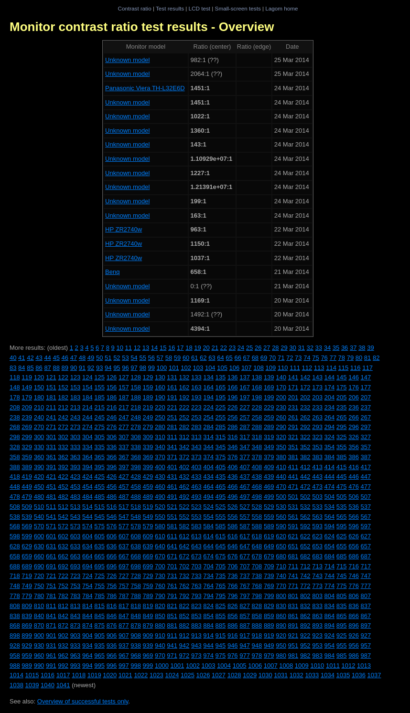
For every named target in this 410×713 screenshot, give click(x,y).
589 (269, 526)
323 (317, 436)
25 (249, 347)
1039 (32, 685)
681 (293, 556)
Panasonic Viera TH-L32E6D (144, 88)
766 (232, 585)
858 (257, 615)
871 (51, 625)
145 (341, 377)
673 (196, 556)
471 (293, 486)
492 (184, 496)
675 (221, 556)
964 (87, 655)
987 (366, 655)
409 (269, 467)
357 (366, 447)
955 (341, 645)
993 (75, 665)
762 (184, 585)
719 (27, 575)
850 (160, 615)
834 (329, 605)
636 (112, 546)
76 (324, 357)
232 (305, 407)
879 (148, 625)
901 (51, 635)
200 (281, 397)
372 (184, 457)
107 (246, 367)
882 (184, 625)
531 (293, 506)
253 (196, 417)
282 (184, 426)
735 (221, 575)
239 (27, 417)
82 (376, 357)
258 (257, 417)
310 (160, 436)
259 (269, 417)
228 (257, 407)
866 (353, 615)
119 (27, 377)
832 (305, 605)
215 (99, 407)
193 (196, 397)
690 (39, 566)
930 (39, 645)
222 (184, 407)
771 (293, 585)
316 (232, 436)
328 (15, 447)
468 (257, 486)
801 (293, 595)
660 (39, 556)
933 (75, 645)
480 (39, 496)
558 (257, 516)
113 (319, 367)
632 (63, 546)
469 (269, 486)
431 (172, 476)
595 (341, 526)
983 (317, 655)
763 (196, 585)
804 (329, 595)
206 (353, 397)
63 (211, 357)
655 (341, 546)
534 (329, 506)
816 (112, 605)
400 (160, 467)
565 (341, 516)
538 (15, 516)
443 (317, 476)
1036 (359, 675)
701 (172, 566)
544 (87, 516)
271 (51, 426)
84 (21, 367)
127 (124, 377)
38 (361, 347)
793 (196, 595)
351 (293, 447)
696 (112, 566)
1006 (255, 665)
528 (257, 506)
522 (184, 506)
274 (87, 426)
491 (172, 496)
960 (39, 655)
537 (366, 506)
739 (269, 575)
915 (221, 635)
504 (329, 496)
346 (232, 447)
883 (196, 625)
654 (329, 546)
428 (135, 476)
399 (148, 467)
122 (63, 377)
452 (63, 486)
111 (295, 367)
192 (184, 397)
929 (27, 645)
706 (232, 566)
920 (281, 635)
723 (75, 575)
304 (87, 436)
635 (99, 546)
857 (244, 615)
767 (244, 585)
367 (124, 457)
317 (244, 436)
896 (353, 625)
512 (63, 506)
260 (281, 417)
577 (124, 526)
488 (135, 496)
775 (341, 585)
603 (75, 536)
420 (39, 476)
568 (15, 526)
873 (75, 625)
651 (293, 546)
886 (232, 625)
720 (39, 575)
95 (116, 367)
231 (293, 407)
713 (317, 566)
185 (99, 397)
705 (221, 566)
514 (87, 506)
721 (51, 575)
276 (112, 426)
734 (208, 575)
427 (124, 476)
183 (75, 397)
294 (329, 426)
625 (341, 536)
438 (257, 476)
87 (47, 367)
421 (51, 476)
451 (51, 486)
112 (307, 367)
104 (210, 367)
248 (135, 417)
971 (172, 655)
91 (82, 367)
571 (51, 526)
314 (208, 436)
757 (124, 585)
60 (186, 357)
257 (244, 417)
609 (148, 536)
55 (142, 357)
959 (27, 655)
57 (160, 357)
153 (75, 387)
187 (124, 397)
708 (257, 566)
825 (221, 605)
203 (317, 397)
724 (87, 575)
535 (341, 506)
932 (63, 645)
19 (197, 347)
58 (168, 357)
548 (135, 516)
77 (332, 357)
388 (15, 467)
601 (51, 536)
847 (124, 615)
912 (184, 635)
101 (174, 367)
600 (39, 536)
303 (75, 436)
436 (232, 476)
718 (15, 575)
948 (257, 645)
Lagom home (281, 8)
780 (39, 595)
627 (366, 536)
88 (56, 367)
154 (87, 387)
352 (305, 447)
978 (257, 655)
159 (148, 387)
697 (124, 566)
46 (65, 357)
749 (27, 585)
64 (220, 357)
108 (258, 367)
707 (244, 566)
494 (208, 496)
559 (269, 516)
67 (246, 357)
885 (221, 625)
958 (15, 655)
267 (366, 417)
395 (99, 467)
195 (221, 397)
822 (184, 605)
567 (366, 516)
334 (87, 447)
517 (124, 506)
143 (317, 377)
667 (124, 556)
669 (148, 556)
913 (196, 635)
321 (293, 436)
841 (51, 615)
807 (366, 595)
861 (293, 615)
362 (63, 457)
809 (27, 605)
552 (184, 516)
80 (359, 357)
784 (87, 595)
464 (208, 486)
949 (269, 645)
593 (317, 526)
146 (353, 377)
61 (194, 357)
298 (15, 436)
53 (125, 357)
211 (51, 407)
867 (366, 615)
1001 (177, 665)
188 (135, 397)
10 (119, 347)
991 (51, 665)
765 (221, 585)
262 (305, 417)
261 (293, 417)
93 (99, 367)
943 (196, 645)
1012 (349, 665)
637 (124, 546)
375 (221, 457)
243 (75, 417)
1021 (125, 675)
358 (15, 457)
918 (257, 635)
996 (112, 665)
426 (112, 476)
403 (196, 467)
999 (148, 665)
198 (257, 397)
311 (172, 436)
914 (208, 635)
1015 (32, 675)
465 (221, 486)
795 (221, 595)
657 (366, 546)
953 (317, 645)
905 (99, 635)
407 (244, 467)
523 (196, 506)
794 (208, 595)
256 (232, 417)
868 (15, 625)
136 (232, 377)
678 (257, 556)
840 (39, 615)
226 (232, 407)
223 (196, 407)
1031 (281, 675)
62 (203, 357)
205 (341, 397)
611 (172, 536)
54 (133, 357)
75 (315, 357)
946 (232, 645)
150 (39, 387)
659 (27, 556)
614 (208, 536)
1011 (333, 665)
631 (51, 546)
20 (206, 347)
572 (63, 526)
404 (208, 467)
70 (272, 357)
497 (244, 496)
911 (172, 635)
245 (99, 417)
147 (366, 377)
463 (196, 486)
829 (269, 605)
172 (305, 387)
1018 (79, 675)
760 (160, 585)
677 (244, 556)
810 (39, 605)
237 (366, 407)
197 (244, 397)
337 (124, 447)
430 (160, 476)
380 (281, 457)
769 (269, 585)
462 (184, 486)
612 (184, 536)
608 (135, 536)
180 (39, 397)
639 (148, 546)
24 (240, 347)
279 (148, 426)
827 (244, 605)
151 (51, 387)
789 (148, 595)
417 (366, 467)
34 (327, 347)
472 (305, 486)
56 (151, 357)
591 (293, 526)
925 (341, 635)
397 (124, 467)
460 (160, 486)
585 (221, 526)
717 (366, 566)
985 (341, 655)
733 (196, 575)
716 (353, 566)
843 (75, 615)
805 (341, 595)
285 (221, 426)
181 (51, 397)
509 (27, 506)
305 (99, 436)
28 (275, 347)
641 (172, 546)
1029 (250, 675)
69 (263, 357)
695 (99, 566)
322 (305, 436)
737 (244, 575)
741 (293, 575)
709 (269, 566)
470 (281, 486)
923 (317, 635)
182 (63, 397)
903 (75, 635)
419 (27, 476)
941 (172, 645)
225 (221, 407)
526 (232, 506)
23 (232, 347)
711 (293, 566)
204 (329, 397)
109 (271, 367)
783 (75, 595)
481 (51, 496)
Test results (170, 8)
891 (293, 625)
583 (196, 526)
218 (135, 407)
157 (124, 387)
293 (317, 426)
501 (293, 496)
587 (244, 526)
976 (232, 655)
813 (75, 605)
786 (112, 595)
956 (353, 645)
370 (160, 457)
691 (51, 566)
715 (341, 566)
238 (15, 417)
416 (353, 467)
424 (87, 476)
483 (75, 496)
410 (281, 467)
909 (148, 635)
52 (116, 357)
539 (27, 516)
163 (196, 387)
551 (172, 516)
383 (317, 457)
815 (99, 605)
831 (293, 605)
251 (172, 417)
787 (124, 595)
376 (232, 457)
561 (293, 516)
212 (63, 407)
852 (184, 615)
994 (87, 665)
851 (172, 615)
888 (257, 625)
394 (87, 467)
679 (269, 556)
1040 (47, 685)
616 (232, 536)
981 (293, 655)
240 (39, 417)
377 (244, 457)
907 (124, 635)
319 (269, 436)
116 (355, 367)
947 (244, 645)
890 (281, 625)
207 (366, 397)
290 (281, 426)
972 (184, 655)
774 (329, 585)
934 (87, 645)
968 (135, 655)
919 (269, 635)
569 (27, 526)
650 (281, 546)
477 (366, 486)
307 (124, 436)
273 (75, 426)
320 (281, 436)
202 (305, 397)
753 (75, 585)
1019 (94, 675)
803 (317, 595)
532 (305, 506)
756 (112, 585)
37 (353, 347)
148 (15, 387)
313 (196, 436)
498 (257, 496)
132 (184, 377)
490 (160, 496)
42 (30, 357)
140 (281, 377)
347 (244, 447)
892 (305, 625)
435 (221, 476)
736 (232, 575)
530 (281, 506)
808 (15, 605)
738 (257, 575)
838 (15, 615)
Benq (112, 271)
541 (51, 516)
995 (99, 665)
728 (135, 575)
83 (13, 367)
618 (257, 536)
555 (221, 516)
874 (87, 625)
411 (293, 467)
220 (160, 407)
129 (148, 377)
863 (317, 615)
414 (329, 467)
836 (353, 605)
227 (244, 407)
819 (148, 605)
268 (15, 426)
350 (281, 447)
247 (124, 417)
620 (281, 536)
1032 (296, 675)
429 (148, 476)
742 (305, 575)
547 (124, 516)
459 (148, 486)
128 (135, 377)
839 (27, 615)
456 (112, 486)
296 (353, 426)
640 (160, 546)
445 (341, 476)
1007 (271, 665)
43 (38, 357)
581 (172, 526)
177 (366, 387)
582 (184, 526)
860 (281, 615)
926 (353, 635)
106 (234, 367)
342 (184, 447)
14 (154, 347)
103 (198, 367)
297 (366, 426)
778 (15, 595)
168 (257, 387)
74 (306, 357)
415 (341, 467)
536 (353, 506)
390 (39, 467)
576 (112, 526)
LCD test (199, 8)
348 (257, 447)
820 (160, 605)
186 (112, 397)
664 (87, 556)
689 (27, 566)
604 (87, 536)
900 (39, 635)
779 (27, 595)
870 (39, 625)
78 (341, 357)
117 (367, 367)
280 (160, 426)
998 (135, 665)
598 (15, 536)
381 (293, 457)
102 (186, 367)
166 (232, 387)
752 (63, 585)
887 (244, 625)
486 (112, 496)
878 (135, 625)
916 (232, 635)
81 (367, 357)
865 (341, 615)
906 (112, 635)
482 (63, 496)
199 (269, 397)
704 (208, 566)
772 (305, 585)
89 (65, 367)
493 (196, 496)
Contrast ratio (134, 8)
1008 (286, 665)
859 (269, 615)
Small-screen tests (238, 8)
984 (329, 655)
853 (196, 615)
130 (160, 377)
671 (172, 556)
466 (232, 486)
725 (99, 575)
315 (221, 436)
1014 (16, 675)
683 (317, 556)
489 (148, 496)
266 (353, 417)
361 (51, 457)
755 (99, 585)
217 (124, 407)
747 (366, 575)
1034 (327, 675)
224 (208, 407)
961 (51, 655)
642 (184, 546)
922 (305, 635)
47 (73, 357)
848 (135, 615)
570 (39, 526)
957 (366, 645)
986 (353, 655)
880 (160, 625)
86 (38, 367)
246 (112, 417)
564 (329, 516)
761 (172, 585)
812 (63, 605)
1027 (219, 675)
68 (255, 357)
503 (317, 496)
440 (281, 476)
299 (27, 436)
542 (63, 516)
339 (148, 447)
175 (341, 387)
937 (124, 645)
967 (124, 655)
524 (208, 506)
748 (15, 585)
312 (184, 436)
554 (208, 516)
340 (160, 447)
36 (344, 347)
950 (281, 645)
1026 (203, 675)
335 (99, 447)
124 (87, 377)
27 (266, 347)
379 (269, 457)
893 (317, 625)
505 (341, 496)
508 (15, 506)
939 (148, 645)
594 (329, 526)
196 (232, 397)
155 (99, 387)
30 (292, 347)
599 (27, 536)
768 (257, 585)
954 (329, 645)
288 (257, 426)
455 (99, 486)
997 (124, 665)
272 (63, 426)
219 (148, 407)
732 (184, 575)
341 (172, 447)
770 (281, 585)
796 (232, 595)
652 (305, 546)
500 (281, 496)
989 (27, 665)
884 (208, 625)
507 (366, 496)
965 (99, 655)
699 (148, 566)
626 (353, 536)
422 (63, 476)
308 (135, 436)
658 (15, 556)
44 (47, 357)
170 (281, 387)
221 (172, 407)
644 (208, 546)
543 (75, 516)
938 (135, 645)
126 (112, 377)
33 (318, 347)
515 (99, 506)
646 (232, 546)
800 (281, 595)
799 (269, 595)
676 (232, 556)
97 (133, 367)
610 (160, 536)
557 (244, 516)
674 (208, 556)
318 (257, 436)
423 (75, 476)
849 (148, 615)
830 (281, 605)
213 (75, 407)
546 (112, 516)
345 (221, 447)
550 (160, 516)
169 (269, 387)
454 (87, 486)
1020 (110, 675)
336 (112, 447)
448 (15, 486)
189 (148, 397)
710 (281, 566)
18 (188, 347)
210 (39, 407)
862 (305, 615)
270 (39, 426)
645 (221, 546)
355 (341, 447)
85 (30, 367)
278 (135, 426)
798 (257, 595)
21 (214, 347)
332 (63, 447)
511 (51, 506)
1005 (240, 665)
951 (293, 645)
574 (87, 526)
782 (63, 595)
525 (221, 506)
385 (341, 457)
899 (27, 635)
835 (341, 605)
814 (87, 605)
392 (63, 467)
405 (221, 467)
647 (244, 546)
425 (99, 476)
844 (87, 615)
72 (289, 357)
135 (221, 377)
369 (148, 457)
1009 (302, 665)
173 (317, 387)
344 (208, 447)
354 (329, 447)
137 (244, 377)
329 (27, 447)
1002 (193, 665)
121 (51, 377)
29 (284, 347)
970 (160, 655)
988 (15, 665)
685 (341, 556)
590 (281, 526)
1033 (312, 675)
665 (99, 556)
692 (63, 566)
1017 (63, 675)
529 (269, 506)
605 (99, 536)
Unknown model (127, 59)
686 (353, 556)
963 (75, 655)
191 (172, 397)
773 (317, 585)
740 (281, 575)
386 (353, 457)
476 (353, 486)
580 (160, 526)
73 (298, 357)
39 (370, 347)
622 (305, 536)
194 (208, 397)
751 (51, 585)
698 (135, 566)
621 (293, 536)
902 (63, 635)
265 (341, 417)
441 (293, 476)
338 (135, 447)
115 (343, 367)
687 (366, 556)
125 (99, 377)
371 (172, 457)
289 (269, 426)
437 (244, 476)
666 (112, 556)
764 (208, 585)
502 (305, 496)
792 (184, 595)
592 (305, 526)
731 (172, 575)
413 (317, 467)
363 (75, 457)
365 (99, 457)
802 (305, 595)
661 (51, 556)
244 (87, 417)
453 (75, 486)
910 (160, 635)
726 (112, 575)
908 (135, 635)
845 (99, 615)
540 (39, 516)
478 (15, 496)
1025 (187, 675)
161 (172, 387)
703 (196, 566)
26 (258, 347)
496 (232, 496)
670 (160, 556)
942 (184, 645)
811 (51, 605)
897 (366, 625)
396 (112, 467)
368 (135, 457)
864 (329, 615)
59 (177, 357)
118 (15, 377)
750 (39, 585)
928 (15, 645)
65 (229, 357)
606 (112, 536)
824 (208, 605)
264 (329, 417)
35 (336, 347)
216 (112, 407)
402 (184, 467)
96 (125, 367)
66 (237, 357)
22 (223, 347)
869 (27, 625)
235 (341, 407)
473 (317, 486)
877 (124, 625)
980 (281, 655)
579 (148, 526)
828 (257, 605)
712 (305, 566)
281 (172, 426)
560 (281, 516)
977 (244, 655)
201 (293, 397)
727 (124, 575)
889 (269, 625)
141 (293, 377)
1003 (209, 665)
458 (135, 486)
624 (329, 536)
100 (162, 367)
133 (196, 377)
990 (39, 665)
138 (257, 377)
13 (145, 347)
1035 (343, 675)
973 (196, 655)
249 (148, 417)
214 (87, 407)
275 (99, 426)
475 (341, 486)
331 (51, 447)
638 (135, 546)
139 (269, 377)
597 (366, 526)
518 (135, 506)
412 (305, 467)
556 (232, 516)
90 (73, 367)
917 (244, 635)
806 (353, 595)
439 (269, 476)
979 (269, 655)
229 (269, 407)
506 (353, 496)
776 (353, 585)
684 (329, 556)
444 (329, 476)
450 (39, 486)
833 (317, 605)
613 (196, 536)
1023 (156, 675)
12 (137, 347)
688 (15, 566)
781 (51, 595)
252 (184, 417)
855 (221, 615)
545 (99, 516)
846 (112, 615)
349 (269, 447)
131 (172, 377)
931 (51, 645)
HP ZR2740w (123, 229)
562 (305, 516)
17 (180, 347)
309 (148, 436)
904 (87, 635)
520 (160, 506)
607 (124, 536)
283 (196, 426)
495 (221, 496)
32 (310, 347)
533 (317, 506)
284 (208, 426)
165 (221, 387)
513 (75, 506)
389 (27, 467)
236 (353, 407)
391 (51, 467)
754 (87, 585)
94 (108, 367)
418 (15, 476)
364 (87, 457)
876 (112, 625)
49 (90, 357)
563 (317, 516)
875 (99, 625)
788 (135, 595)
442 (305, 476)
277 (124, 426)
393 (75, 467)
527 (244, 506)
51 (108, 357)
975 (221, 655)
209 (27, 407)
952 (305, 645)
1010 (317, 665)
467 (244, 486)
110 (283, 367)
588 (257, 526)
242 (63, 417)
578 (135, 526)
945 (221, 645)
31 (301, 347)
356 (353, 447)
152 (63, 387)
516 (112, 506)
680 (281, 556)
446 (353, 476)
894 (329, 625)
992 (63, 665)
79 (350, 357)
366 (112, 457)
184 (87, 397)
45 (56, 357)
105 (222, 367)
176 (353, 387)
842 (63, 615)
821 (172, 605)
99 (151, 367)
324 (329, 436)
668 (135, 556)
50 (99, 357)
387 (366, 457)
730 (160, 575)
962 (63, 655)
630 (39, 546)
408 (257, 467)
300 (39, 436)
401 (172, 467)
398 (135, 467)
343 (196, 447)
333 (75, 447)
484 (87, 496)
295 (341, 426)
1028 (234, 675)
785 (99, 595)
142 (305, 377)
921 (293, 635)
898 (15, 635)
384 (329, 457)
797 (244, 595)
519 (148, 506)
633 (75, 546)
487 (124, 496)
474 (329, 486)
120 (39, 377)
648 (257, 546)
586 (232, 526)
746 (353, 575)
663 (75, 556)
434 (208, 476)
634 (87, 546)
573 (75, 526)
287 (244, 426)
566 (353, 516)
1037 (374, 675)
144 (329, 377)
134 (208, 377)
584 (208, 526)
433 (196, 476)
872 (63, 625)
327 (366, 436)
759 (148, 585)
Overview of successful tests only (83, 701)
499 (269, 496)
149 (27, 387)
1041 (63, 685)
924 (329, 635)
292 (305, 426)
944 (208, 645)
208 (15, 407)
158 (135, 387)
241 (51, 417)
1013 (364, 665)
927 (366, 635)
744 (329, 575)
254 (208, 417)
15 (163, 347)
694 (87, 566)
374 (208, 457)
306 (112, 436)
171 (293, 387)
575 (99, 526)
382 (305, 457)
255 (221, 417)
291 (293, 426)
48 (82, 357)
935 (99, 645)
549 (148, 516)
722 (63, 575)
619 (269, 536)
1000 (162, 665)
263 (317, 417)
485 (99, 496)
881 (172, 625)
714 (329, 566)
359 (27, 457)
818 (135, 605)
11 (128, 347)
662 (63, 556)
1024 (172, 675)
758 (135, 585)
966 (112, 655)
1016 (47, 675)
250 (160, 417)
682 (305, 556)
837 (366, 605)
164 (208, 387)
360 (39, 457)
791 (172, 595)
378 (257, 457)
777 (366, 585)
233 (317, 407)
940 (160, 645)
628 (15, 546)
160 (160, 387)
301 (51, 436)
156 (112, 387)
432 (184, 476)
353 (317, 447)
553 (196, 516)
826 (232, 605)
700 (160, 566)
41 (21, 357)
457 (124, 486)
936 (112, 645)
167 (244, 387)
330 (39, 447)
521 (172, 506)
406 (232, 467)
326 (353, 436)
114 (331, 367)
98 (142, 367)
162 (184, 387)
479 (27, 496)
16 (171, 347)
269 (27, 426)
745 (341, 575)
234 (329, 407)
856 (232, 615)
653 (317, 546)
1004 (224, 665)
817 (124, 605)
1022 (141, 675)
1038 (16, 685)
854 (208, 615)
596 (353, 526)
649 (269, 546)
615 (221, 536)
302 (63, 436)
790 (160, 595)
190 (160, 397)
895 (341, 625)
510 (39, 506)
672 (184, 556)
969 (148, 655)
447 (366, 476)
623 (317, 536)
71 (281, 357)
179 (27, 397)
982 (305, 655)
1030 (265, 675)
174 (329, 387)
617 (244, 536)
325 (341, 436)
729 (148, 575)
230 (281, 407)
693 (75, 566)
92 (90, 367)
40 (13, 357)
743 (317, 575)
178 (15, 397)
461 (172, 486)
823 (196, 605)
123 (75, 377)
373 (196, 457)
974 (208, 655)
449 (27, 486)
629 (27, 546)
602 (63, 536)
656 (353, 546)
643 (196, 546)
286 (232, 426)
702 (184, 566)
